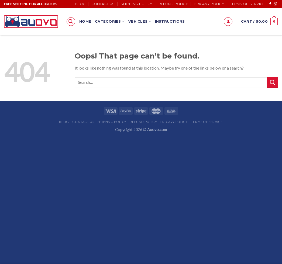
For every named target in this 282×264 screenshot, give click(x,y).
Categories (110, 21)
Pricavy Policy (209, 4)
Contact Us (103, 4)
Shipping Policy (136, 4)
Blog (80, 4)
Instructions (170, 21)
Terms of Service (247, 4)
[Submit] (272, 82)
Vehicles (139, 21)
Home (85, 21)
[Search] (71, 21)
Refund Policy (173, 4)
